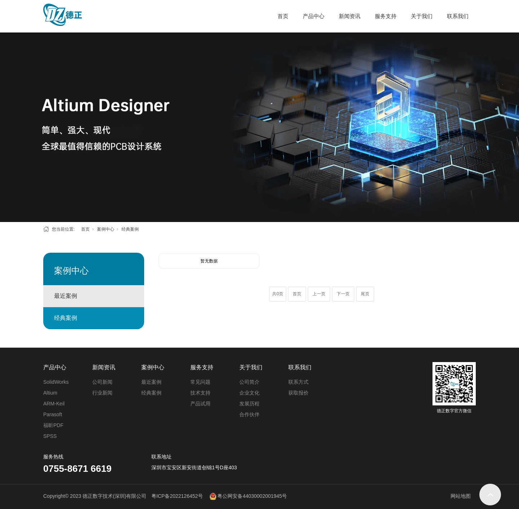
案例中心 (105, 229)
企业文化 (249, 393)
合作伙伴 (249, 414)
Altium (50, 393)
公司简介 (249, 382)
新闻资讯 (349, 16)
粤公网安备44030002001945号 (252, 496)
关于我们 (421, 16)
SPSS (50, 436)
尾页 (365, 293)
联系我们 (458, 16)
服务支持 (385, 16)
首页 (283, 16)
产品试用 (200, 403)
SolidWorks (56, 382)
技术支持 (200, 393)
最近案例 (65, 296)
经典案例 (130, 229)
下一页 (343, 293)
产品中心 (313, 16)
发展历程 (249, 403)
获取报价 (298, 393)
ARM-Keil (54, 403)
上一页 (318, 293)
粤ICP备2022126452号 (177, 496)
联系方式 (298, 382)
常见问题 (200, 382)
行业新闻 (102, 393)
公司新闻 (102, 382)
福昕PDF (53, 425)
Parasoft (52, 414)
